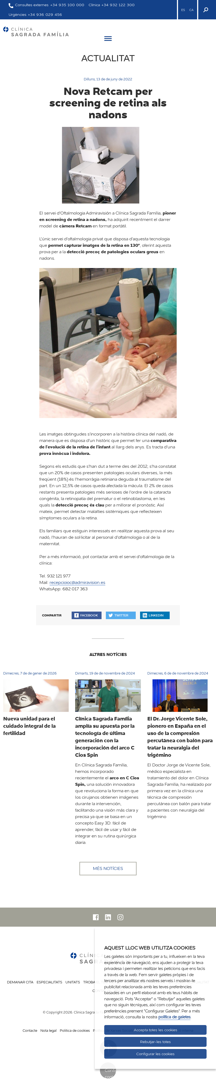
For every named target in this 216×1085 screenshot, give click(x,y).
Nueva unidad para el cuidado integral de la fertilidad (29, 726)
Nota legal (48, 1030)
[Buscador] (205, 9)
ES (183, 10)
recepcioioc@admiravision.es (77, 582)
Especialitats (49, 982)
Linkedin (153, 615)
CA (191, 10)
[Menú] (108, 39)
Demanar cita (20, 982)
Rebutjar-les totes (155, 1041)
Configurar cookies (110, 1073)
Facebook (86, 615)
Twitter (118, 615)
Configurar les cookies (155, 1053)
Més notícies (108, 868)
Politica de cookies (75, 1030)
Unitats (72, 982)
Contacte (30, 1030)
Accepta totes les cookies (155, 1029)
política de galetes (174, 1016)
